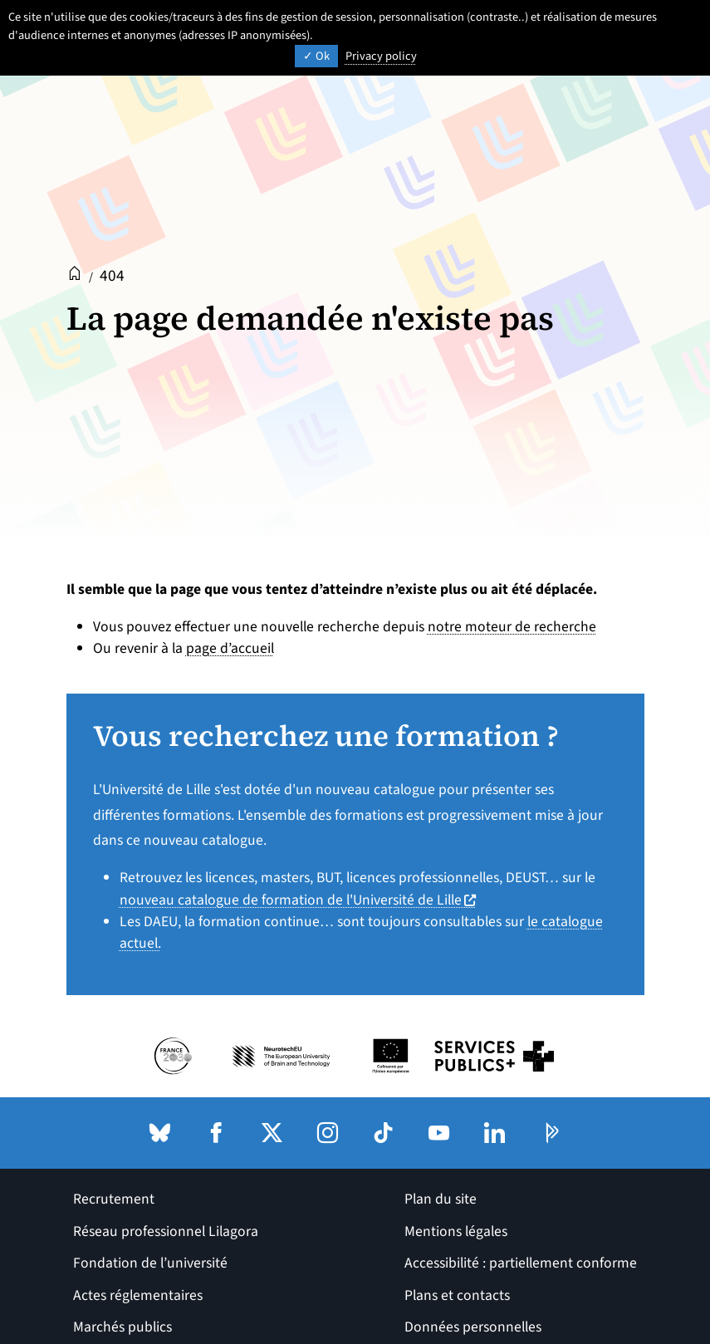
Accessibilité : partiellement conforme (520, 1263)
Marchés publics (122, 1327)
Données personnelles (472, 1327)
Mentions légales (455, 1231)
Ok (316, 56)
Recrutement (113, 1199)
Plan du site (440, 1199)
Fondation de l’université (150, 1263)
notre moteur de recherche (512, 626)
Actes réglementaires (138, 1295)
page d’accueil (230, 648)
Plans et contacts (457, 1295)
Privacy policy (381, 56)
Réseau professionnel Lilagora (165, 1231)
